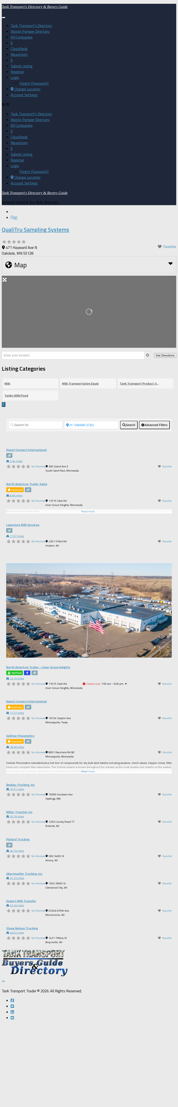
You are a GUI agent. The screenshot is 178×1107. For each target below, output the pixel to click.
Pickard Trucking (17, 921)
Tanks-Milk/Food (16, 478)
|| (11, 129)
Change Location (25, 175)
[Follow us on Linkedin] (12, 1094)
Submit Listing (22, 152)
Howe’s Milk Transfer (21, 983)
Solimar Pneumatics (20, 818)
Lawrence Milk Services (22, 607)
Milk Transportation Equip (80, 466)
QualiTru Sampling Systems (35, 312)
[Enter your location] (73, 438)
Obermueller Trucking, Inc (24, 956)
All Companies (22, 123)
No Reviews (38, 549)
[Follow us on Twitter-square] (12, 1089)
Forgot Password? (34, 170)
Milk (7, 466)
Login (15, 164)
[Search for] (35, 507)
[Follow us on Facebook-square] (12, 1083)
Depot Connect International (26, 532)
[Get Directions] (165, 438)
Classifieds (19, 135)
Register (17, 158)
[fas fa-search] (129, 507)
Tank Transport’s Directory (31, 112)
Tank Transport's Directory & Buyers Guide (35, 93)
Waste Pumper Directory (30, 118)
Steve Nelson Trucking (22, 1010)
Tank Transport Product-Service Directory (140, 466)
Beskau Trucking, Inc (20, 867)
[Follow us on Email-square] (12, 1100)
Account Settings (24, 181)
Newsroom (19, 141)
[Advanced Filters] (154, 507)
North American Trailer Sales (26, 566)
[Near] (91, 507)
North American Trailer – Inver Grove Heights (38, 749)
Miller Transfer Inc (19, 894)
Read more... (89, 854)
